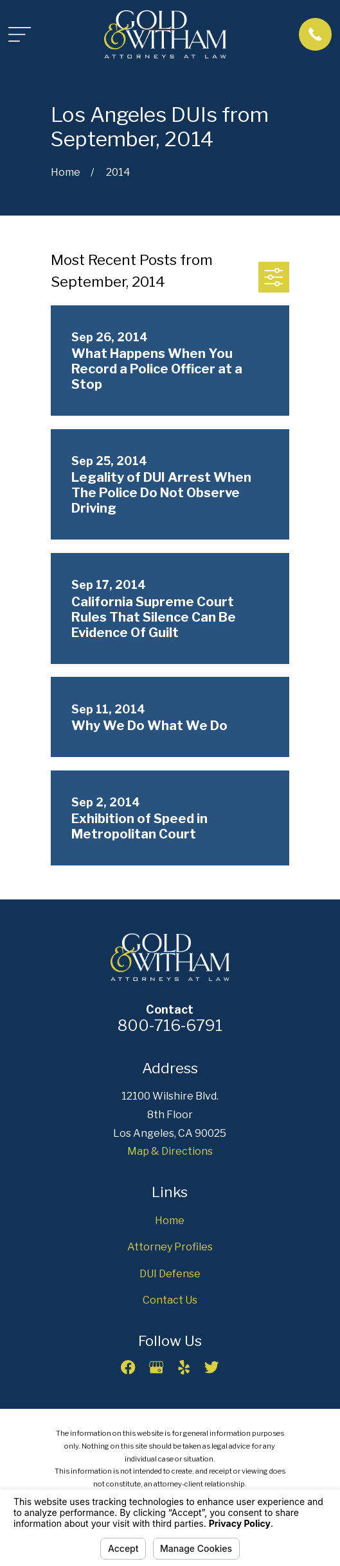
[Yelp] (184, 1367)
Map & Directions (170, 1151)
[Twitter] (211, 1367)
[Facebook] (128, 1367)
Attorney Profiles (170, 1247)
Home (169, 1220)
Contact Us (170, 1300)
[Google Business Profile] (156, 1367)
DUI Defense (170, 1274)
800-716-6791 (170, 1025)
